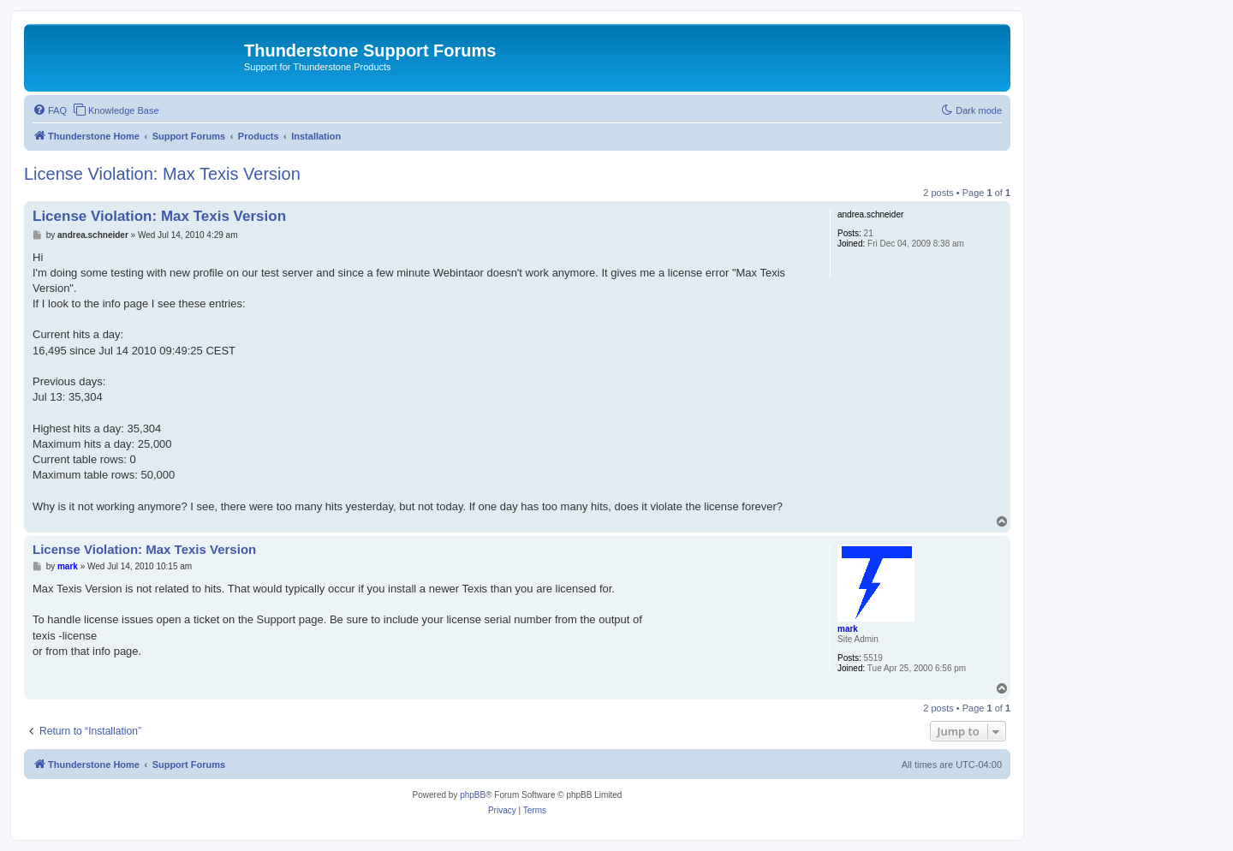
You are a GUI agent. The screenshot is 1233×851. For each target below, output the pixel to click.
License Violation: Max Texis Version (162, 173)
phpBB (472, 795)
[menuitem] (50, 110)
